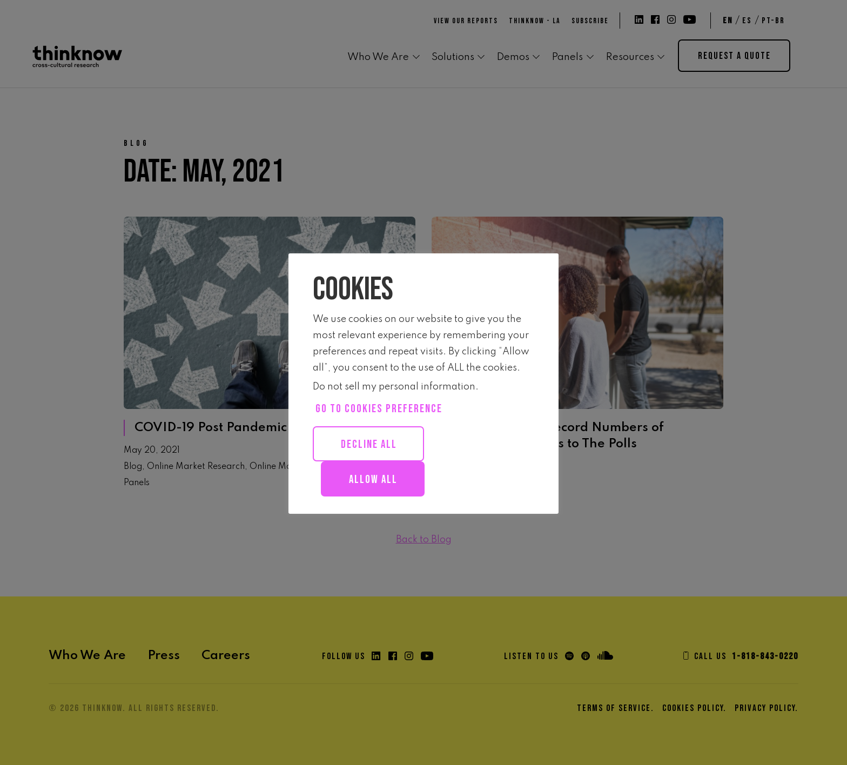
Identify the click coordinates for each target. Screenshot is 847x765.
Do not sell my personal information (394, 387)
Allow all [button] (373, 479)
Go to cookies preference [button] (378, 408)
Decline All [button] (369, 444)
